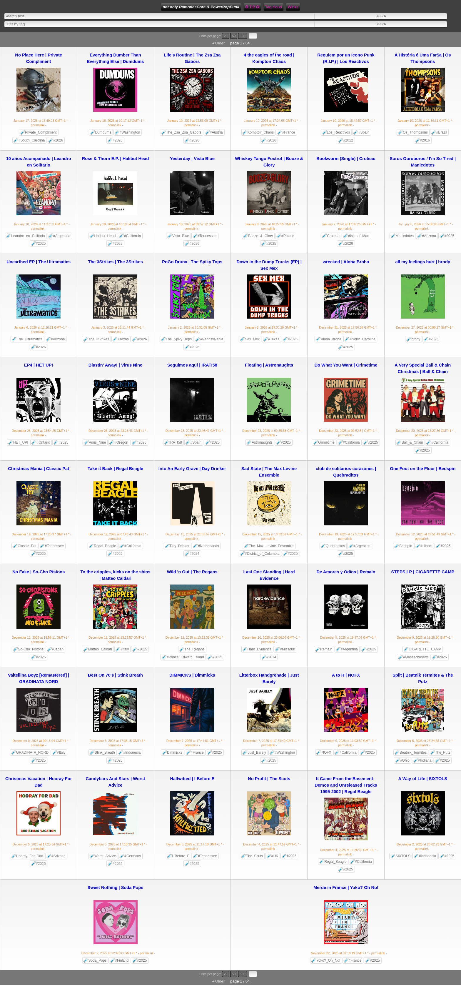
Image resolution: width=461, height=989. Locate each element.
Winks (293, 7)
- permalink (42, 123)
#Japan (58, 649)
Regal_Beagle (105, 546)
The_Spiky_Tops (179, 339)
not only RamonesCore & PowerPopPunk (201, 7)
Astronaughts (262, 442)
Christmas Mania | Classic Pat (38, 468)
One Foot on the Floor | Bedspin (422, 468)
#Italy (125, 649)
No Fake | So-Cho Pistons (38, 572)
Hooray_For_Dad (29, 856)
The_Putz (442, 752)
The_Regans (194, 649)
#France (288, 132)
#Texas (123, 339)
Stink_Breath (105, 752)
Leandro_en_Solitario (28, 236)
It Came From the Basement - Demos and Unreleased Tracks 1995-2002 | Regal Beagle (346, 785)
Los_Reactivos (338, 132)
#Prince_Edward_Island (185, 657)
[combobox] (112, 24)
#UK (274, 856)
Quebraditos (335, 546)
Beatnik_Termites (413, 752)
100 (242, 36)
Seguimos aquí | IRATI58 (192, 365)
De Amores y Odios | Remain (346, 572)
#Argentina (61, 236)
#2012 (348, 140)
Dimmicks (174, 752)
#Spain (363, 132)
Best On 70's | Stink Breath (115, 675)
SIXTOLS (402, 856)
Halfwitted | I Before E (192, 778)
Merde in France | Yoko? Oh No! (345, 887)
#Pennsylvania (211, 339)
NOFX (326, 752)
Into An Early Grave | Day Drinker (192, 468)
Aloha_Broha (331, 339)
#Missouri (287, 649)
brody (415, 339)
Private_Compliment (41, 132)
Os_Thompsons (415, 132)
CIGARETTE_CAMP (425, 649)
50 (233, 36)
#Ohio (405, 760)
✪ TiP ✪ (252, 7)
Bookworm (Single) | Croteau (345, 158)
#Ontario (43, 442)
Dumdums (103, 132)
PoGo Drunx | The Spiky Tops (192, 261)
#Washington (130, 132)
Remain (326, 649)
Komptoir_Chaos (261, 132)
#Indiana (425, 760)
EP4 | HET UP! (38, 365)
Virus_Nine (97, 442)
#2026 (58, 140)
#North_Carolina (362, 339)
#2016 (425, 140)
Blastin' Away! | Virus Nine (115, 365)
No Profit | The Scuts (269, 778)
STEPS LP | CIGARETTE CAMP (422, 572)
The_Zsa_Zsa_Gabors (183, 132)
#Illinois (426, 546)
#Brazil (441, 132)
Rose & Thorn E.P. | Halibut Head (115, 158)
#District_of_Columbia (262, 554)
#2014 (271, 657)
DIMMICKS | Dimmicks (192, 675)
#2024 (194, 554)
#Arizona (429, 236)
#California (132, 236)
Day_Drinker (180, 546)
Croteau (333, 236)
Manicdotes (405, 236)
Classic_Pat (27, 546)
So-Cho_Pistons (31, 649)
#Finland (121, 960)
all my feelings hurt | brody (422, 261)
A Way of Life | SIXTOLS (422, 778)
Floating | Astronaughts (269, 365)
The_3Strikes (98, 339)
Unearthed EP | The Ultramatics (38, 261)
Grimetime (326, 442)
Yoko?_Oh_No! (328, 960)
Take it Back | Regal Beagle (115, 468)
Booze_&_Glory (260, 236)
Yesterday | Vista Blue (192, 158)
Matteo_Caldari (100, 649)
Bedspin (405, 546)
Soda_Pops (97, 960)
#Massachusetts (416, 657)
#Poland (287, 236)
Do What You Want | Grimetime (346, 365)
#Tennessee (207, 236)
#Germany (132, 856)
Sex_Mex (252, 339)
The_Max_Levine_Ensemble (271, 546)
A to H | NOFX (346, 675)
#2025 (41, 244)
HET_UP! (20, 442)
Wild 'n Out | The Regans (192, 572)
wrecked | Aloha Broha (346, 261)
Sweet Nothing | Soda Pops (115, 887)
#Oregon (121, 442)
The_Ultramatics (29, 339)
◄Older (218, 43)
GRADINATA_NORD (32, 752)
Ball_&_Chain (412, 442)
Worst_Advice (105, 856)
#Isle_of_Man (358, 236)
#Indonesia (132, 752)
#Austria (216, 132)
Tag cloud (273, 7)
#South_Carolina (32, 140)
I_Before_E (181, 856)
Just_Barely (257, 752)
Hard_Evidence (260, 649)
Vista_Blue (180, 236)
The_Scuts (254, 856)
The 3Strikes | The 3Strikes (115, 261)
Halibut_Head (105, 236)
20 (225, 36)
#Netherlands (208, 546)
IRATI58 (175, 442)
